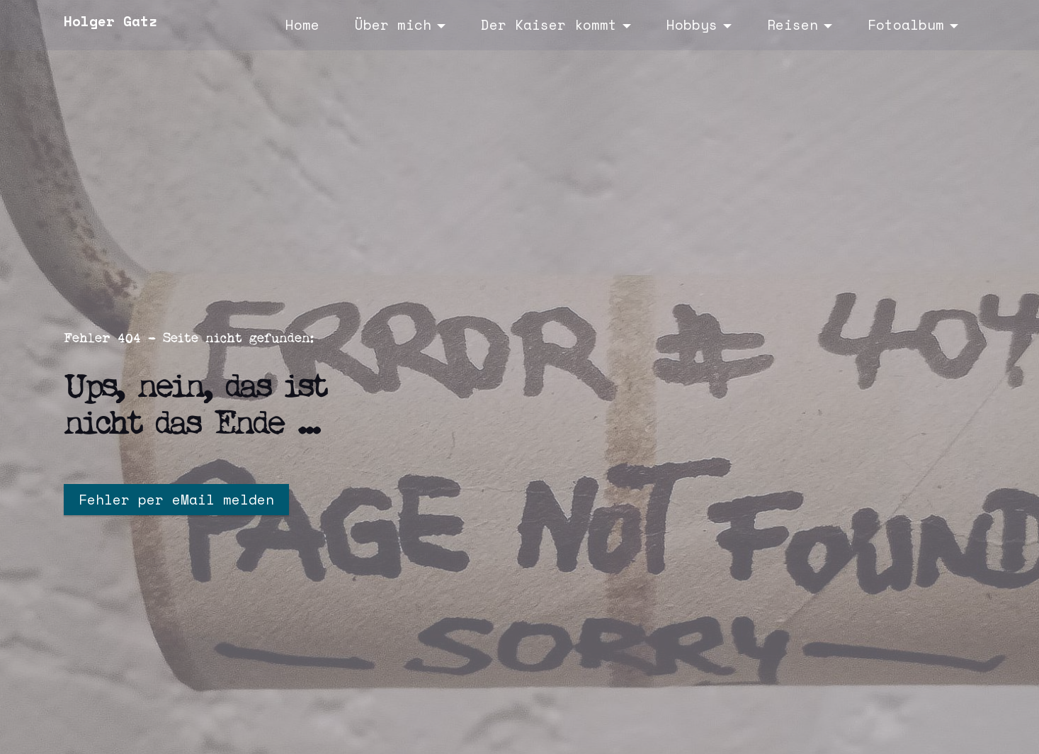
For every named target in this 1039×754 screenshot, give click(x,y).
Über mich (393, 24)
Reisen (792, 24)
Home (302, 24)
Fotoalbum (906, 24)
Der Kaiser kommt (549, 24)
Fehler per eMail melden (176, 499)
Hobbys (691, 24)
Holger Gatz (110, 21)
